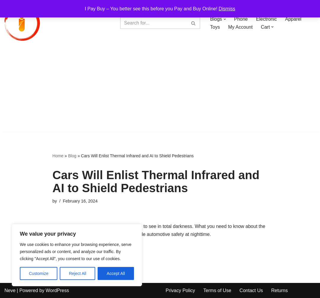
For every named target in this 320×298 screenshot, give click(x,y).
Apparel (293, 19)
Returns (279, 290)
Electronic (266, 19)
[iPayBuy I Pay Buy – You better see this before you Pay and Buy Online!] (22, 23)
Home (57, 155)
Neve (9, 290)
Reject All (77, 273)
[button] (225, 19)
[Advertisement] (160, 90)
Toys (215, 27)
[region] (77, 255)
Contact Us (251, 290)
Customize (39, 273)
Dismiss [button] (227, 8)
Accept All (116, 273)
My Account (240, 27)
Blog (72, 155)
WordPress (57, 290)
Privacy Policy (180, 290)
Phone (241, 19)
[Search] (153, 23)
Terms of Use (217, 290)
